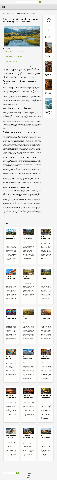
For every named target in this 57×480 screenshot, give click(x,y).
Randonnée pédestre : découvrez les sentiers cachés (14, 51)
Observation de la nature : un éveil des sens (13, 59)
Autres (28, 477)
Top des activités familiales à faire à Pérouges (46, 358)
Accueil (3, 13)
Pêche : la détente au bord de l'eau (11, 61)
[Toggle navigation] (4, 7)
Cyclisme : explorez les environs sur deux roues (13, 56)
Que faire (8, 13)
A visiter (28, 475)
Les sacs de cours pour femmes (47, 37)
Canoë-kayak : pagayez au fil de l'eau (11, 54)
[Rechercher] (27, 2)
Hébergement (28, 473)
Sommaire (7, 49)
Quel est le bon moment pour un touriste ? (48, 74)
